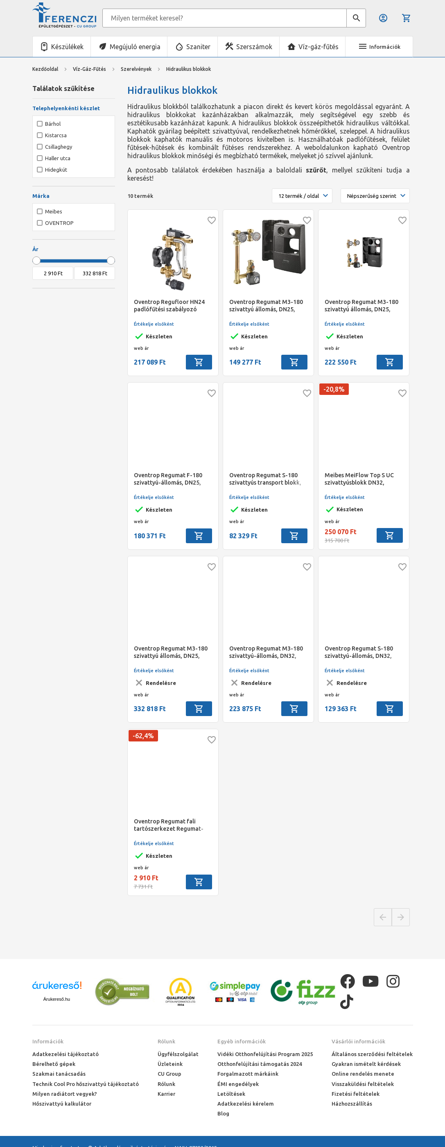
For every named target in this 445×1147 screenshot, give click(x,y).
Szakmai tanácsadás (59, 1074)
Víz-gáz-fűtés (318, 46)
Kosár (406, 18)
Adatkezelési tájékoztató (65, 1054)
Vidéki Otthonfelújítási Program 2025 (265, 1054)
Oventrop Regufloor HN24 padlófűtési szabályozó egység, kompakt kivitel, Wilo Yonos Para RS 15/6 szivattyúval (169, 306)
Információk (47, 1041)
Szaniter (198, 46)
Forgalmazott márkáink (247, 1074)
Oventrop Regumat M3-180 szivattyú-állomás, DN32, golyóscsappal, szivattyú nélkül (266, 652)
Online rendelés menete (363, 1074)
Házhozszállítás (352, 1103)
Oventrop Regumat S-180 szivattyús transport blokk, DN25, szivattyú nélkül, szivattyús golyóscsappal (265, 479)
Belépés (383, 18)
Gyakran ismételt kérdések (366, 1064)
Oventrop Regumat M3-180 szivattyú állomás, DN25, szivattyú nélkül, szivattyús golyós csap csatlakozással (266, 306)
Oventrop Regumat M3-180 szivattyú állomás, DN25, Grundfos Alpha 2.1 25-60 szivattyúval (171, 652)
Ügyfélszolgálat (178, 1054)
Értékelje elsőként (154, 324)
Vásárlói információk (358, 1041)
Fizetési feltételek (355, 1094)
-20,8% (334, 389)
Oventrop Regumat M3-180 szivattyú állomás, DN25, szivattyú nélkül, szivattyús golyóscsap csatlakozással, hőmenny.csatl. (361, 306)
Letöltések (231, 1094)
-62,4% (143, 735)
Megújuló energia (135, 46)
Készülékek (67, 46)
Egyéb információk (241, 1041)
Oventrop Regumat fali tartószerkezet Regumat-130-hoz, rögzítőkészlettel (170, 825)
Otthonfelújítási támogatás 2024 (259, 1064)
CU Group (169, 1074)
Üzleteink (170, 1064)
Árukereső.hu (56, 999)
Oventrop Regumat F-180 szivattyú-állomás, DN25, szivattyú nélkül (168, 479)
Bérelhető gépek (53, 1064)
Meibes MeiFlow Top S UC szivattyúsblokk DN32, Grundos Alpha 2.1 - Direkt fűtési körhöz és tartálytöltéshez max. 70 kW (362, 479)
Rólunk (166, 1041)
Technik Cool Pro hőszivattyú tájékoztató (85, 1084)
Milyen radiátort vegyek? (64, 1094)
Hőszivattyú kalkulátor (61, 1103)
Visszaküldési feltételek (363, 1084)
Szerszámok (254, 46)
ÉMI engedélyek (238, 1084)
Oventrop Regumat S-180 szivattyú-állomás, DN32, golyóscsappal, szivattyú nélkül (359, 652)
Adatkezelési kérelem (245, 1103)
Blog (223, 1113)
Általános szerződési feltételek (372, 1054)
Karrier (166, 1094)
